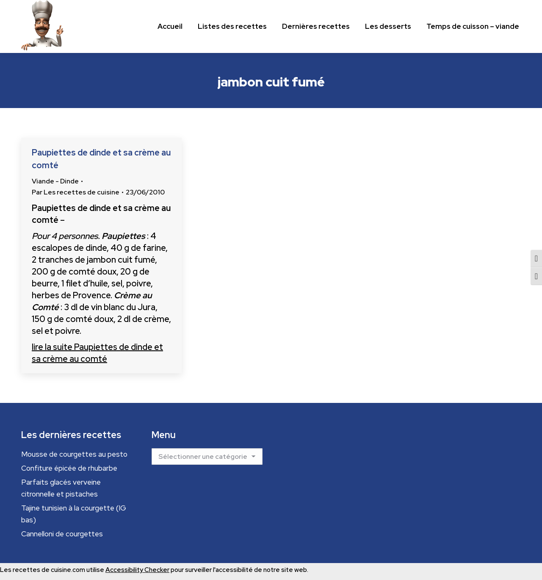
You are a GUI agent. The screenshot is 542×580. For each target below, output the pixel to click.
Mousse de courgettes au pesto (74, 454)
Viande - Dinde (55, 181)
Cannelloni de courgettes (62, 533)
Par (75, 192)
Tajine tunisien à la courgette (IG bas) (73, 513)
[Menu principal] (170, 26)
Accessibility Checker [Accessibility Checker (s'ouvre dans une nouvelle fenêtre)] (137, 570)
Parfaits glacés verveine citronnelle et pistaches (61, 488)
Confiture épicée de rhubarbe (69, 468)
